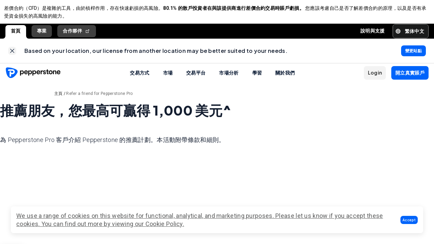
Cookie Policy (164, 223)
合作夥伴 (77, 34)
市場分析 (228, 78)
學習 (257, 78)
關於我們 (285, 78)
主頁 (58, 99)
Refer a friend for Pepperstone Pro (99, 99)
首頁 (16, 33)
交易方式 (139, 78)
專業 (42, 33)
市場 (168, 78)
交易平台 (195, 78)
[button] (409, 220)
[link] (12, 55)
